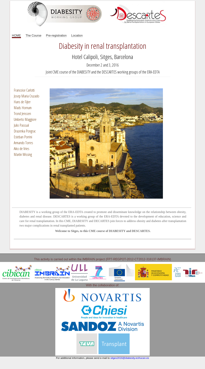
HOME (16, 35)
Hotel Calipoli (85, 57)
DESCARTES (109, 72)
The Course (33, 35)
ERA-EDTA (153, 72)
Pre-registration (56, 35)
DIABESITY (83, 72)
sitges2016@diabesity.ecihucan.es (129, 358)
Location (77, 35)
